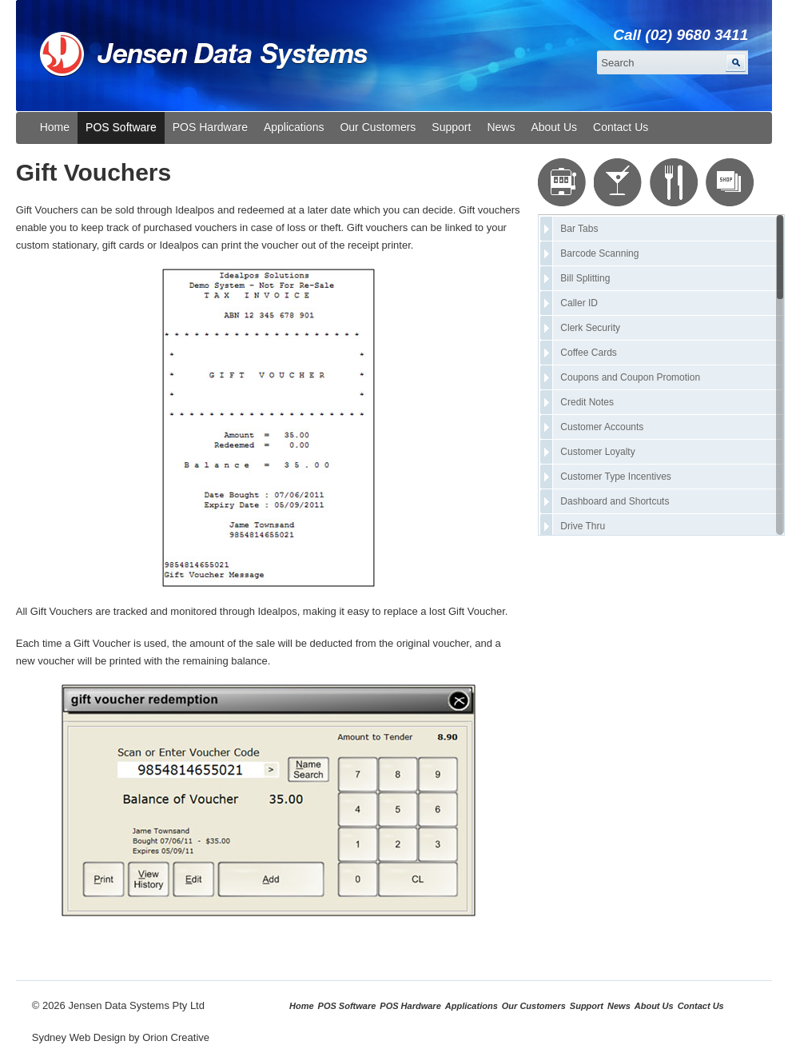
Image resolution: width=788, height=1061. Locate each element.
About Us (554, 127)
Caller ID (579, 303)
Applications (294, 127)
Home (55, 127)
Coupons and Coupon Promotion (630, 377)
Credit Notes (587, 402)
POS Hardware (210, 127)
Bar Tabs (579, 228)
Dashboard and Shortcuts (614, 501)
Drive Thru (582, 526)
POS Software (121, 127)
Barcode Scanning (599, 253)
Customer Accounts (601, 427)
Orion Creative (175, 1037)
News (501, 127)
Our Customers (378, 127)
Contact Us (620, 127)
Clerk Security (590, 327)
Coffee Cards (588, 352)
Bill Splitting (585, 278)
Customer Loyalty (597, 451)
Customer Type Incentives (615, 476)
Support (451, 127)
